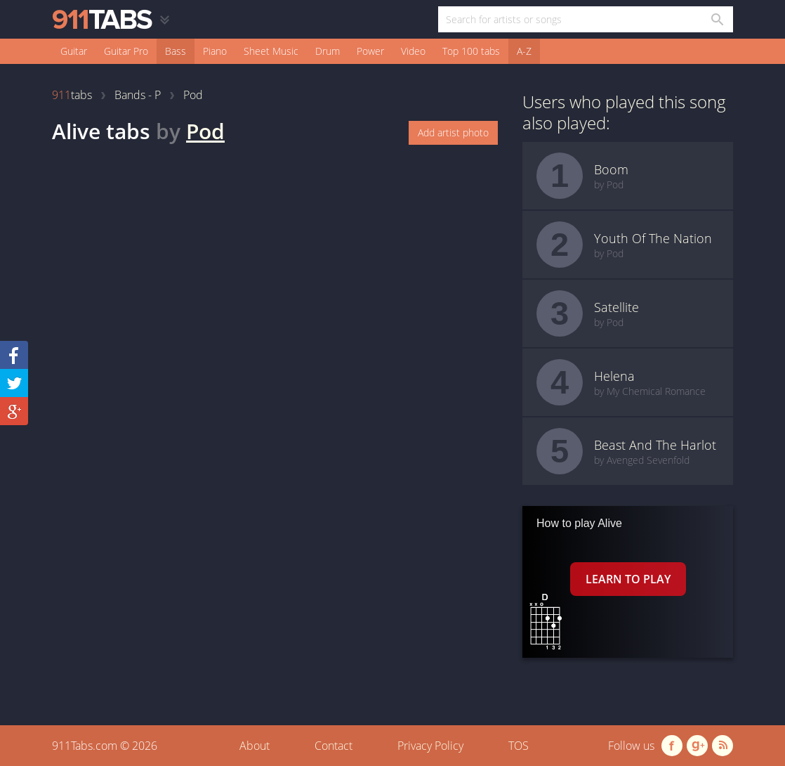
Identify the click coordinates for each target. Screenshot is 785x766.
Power (370, 51)
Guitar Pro (126, 51)
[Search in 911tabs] (716, 19)
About (254, 745)
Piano (215, 51)
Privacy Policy (430, 745)
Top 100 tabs (471, 51)
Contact (333, 745)
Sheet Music (271, 51)
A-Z (524, 51)
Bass (175, 51)
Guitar (73, 51)
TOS (518, 745)
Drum (327, 51)
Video (413, 51)
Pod (205, 131)
